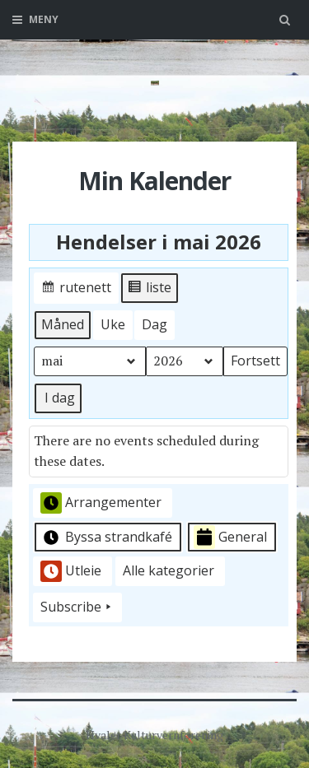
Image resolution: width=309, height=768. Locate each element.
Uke (113, 324)
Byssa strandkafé (106, 537)
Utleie (70, 571)
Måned (62, 324)
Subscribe (77, 607)
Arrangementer (101, 503)
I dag (59, 398)
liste (149, 290)
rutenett (75, 290)
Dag (154, 324)
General (230, 537)
